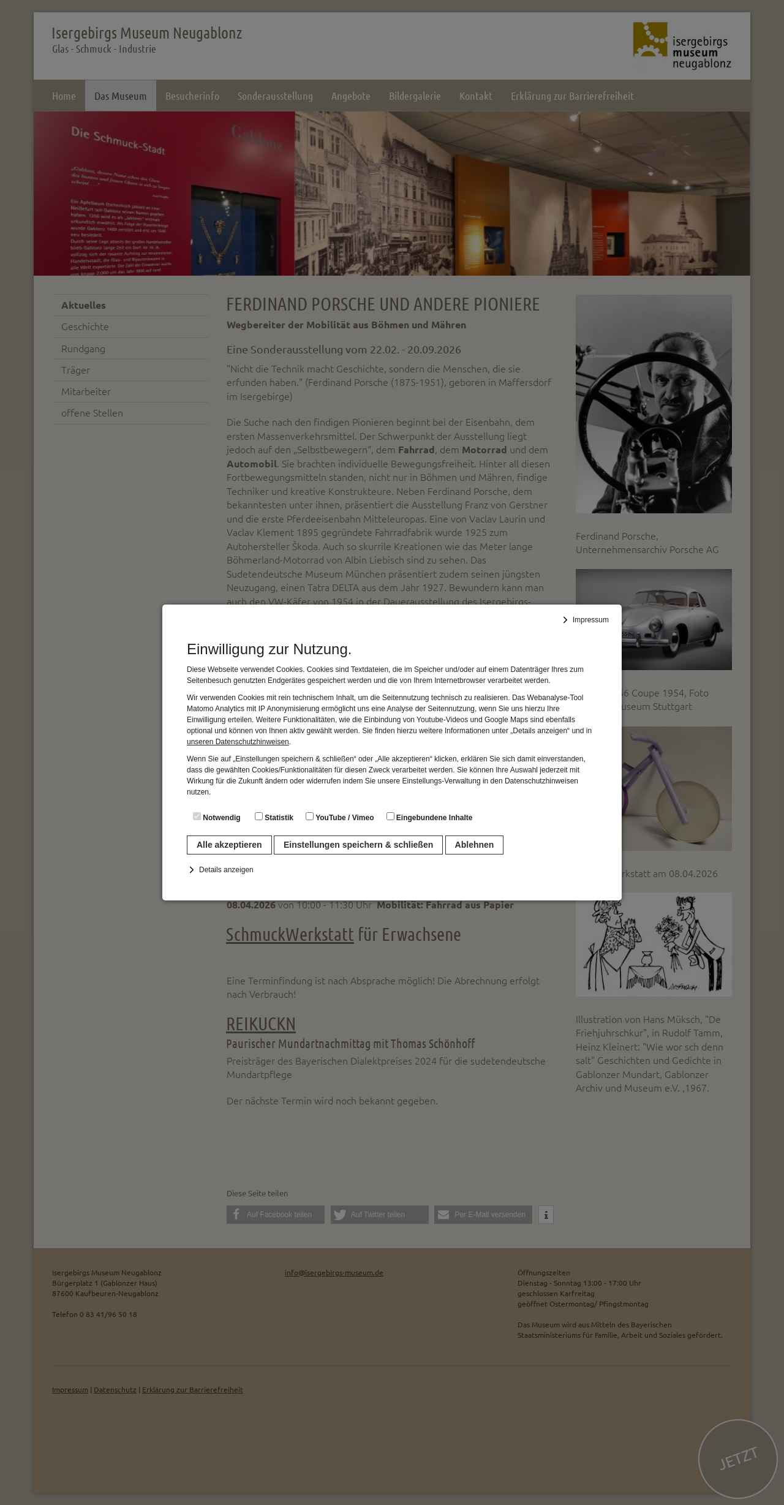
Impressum (591, 620)
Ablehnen (474, 845)
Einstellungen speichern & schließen (358, 845)
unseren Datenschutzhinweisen (238, 741)
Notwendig (217, 817)
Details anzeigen (226, 870)
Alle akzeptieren (229, 845)
